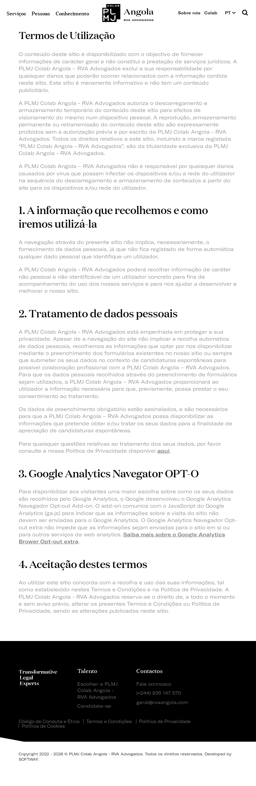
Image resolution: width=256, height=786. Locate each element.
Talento (87, 670)
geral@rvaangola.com (162, 702)
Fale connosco (153, 684)
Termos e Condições (109, 721)
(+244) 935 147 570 (158, 693)
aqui (163, 451)
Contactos (149, 670)
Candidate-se (94, 706)
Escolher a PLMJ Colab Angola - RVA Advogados (97, 690)
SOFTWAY (28, 759)
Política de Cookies (43, 726)
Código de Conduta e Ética (49, 721)
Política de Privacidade (165, 721)
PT (230, 13)
